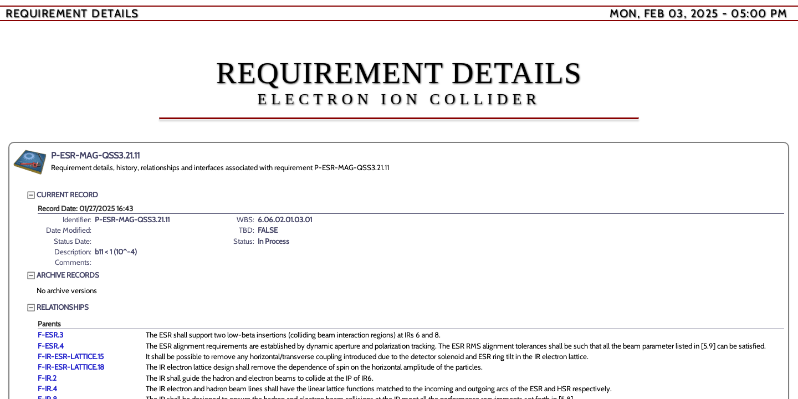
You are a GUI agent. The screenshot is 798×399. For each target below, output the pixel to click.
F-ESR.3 (50, 334)
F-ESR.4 (51, 345)
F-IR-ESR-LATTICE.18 (71, 366)
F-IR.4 (47, 388)
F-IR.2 (47, 378)
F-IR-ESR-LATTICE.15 (71, 356)
